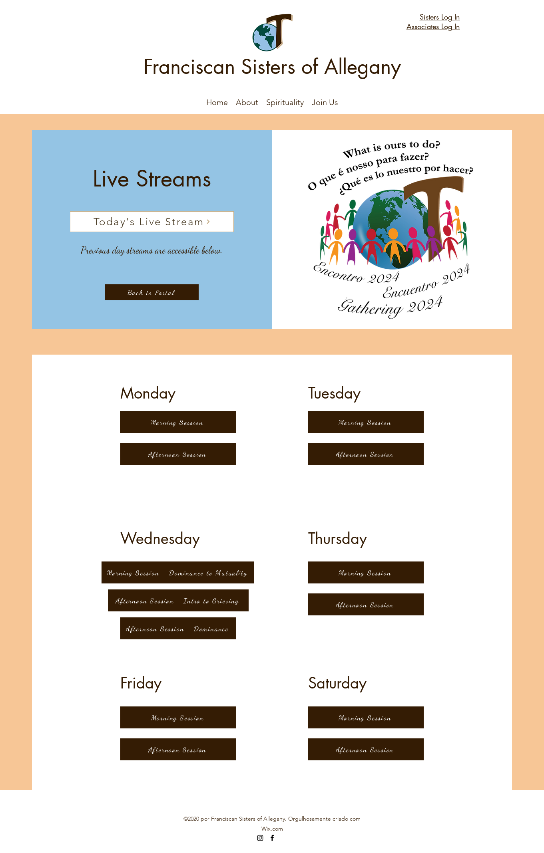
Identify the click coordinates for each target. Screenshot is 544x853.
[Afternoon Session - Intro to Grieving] (178, 600)
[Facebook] (272, 838)
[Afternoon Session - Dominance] (178, 628)
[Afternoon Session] (178, 454)
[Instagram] (260, 838)
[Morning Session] (178, 422)
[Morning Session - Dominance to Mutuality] (178, 572)
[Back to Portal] (152, 292)
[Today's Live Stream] (152, 221)
